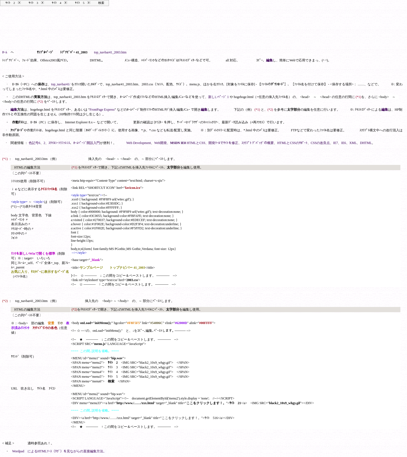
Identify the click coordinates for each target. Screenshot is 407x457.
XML (353, 143)
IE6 (343, 143)
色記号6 (34, 143)
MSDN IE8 (178, 143)
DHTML (366, 143)
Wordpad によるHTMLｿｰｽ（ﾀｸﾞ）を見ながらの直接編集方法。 (59, 451)
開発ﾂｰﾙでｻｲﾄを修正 (223, 143)
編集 (269, 60)
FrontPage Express (102, 109)
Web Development (138, 143)
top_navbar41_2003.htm (110, 52)
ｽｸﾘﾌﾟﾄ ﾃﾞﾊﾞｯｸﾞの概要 (258, 143)
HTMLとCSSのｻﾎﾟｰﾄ (292, 143)
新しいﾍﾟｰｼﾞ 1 (218, 97)
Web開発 (160, 143)
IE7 (335, 143)
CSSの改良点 (320, 143)
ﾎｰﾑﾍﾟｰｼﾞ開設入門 (86, 143)
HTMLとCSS (196, 143)
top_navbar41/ (60, 84)
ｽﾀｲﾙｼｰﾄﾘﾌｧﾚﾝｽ (59, 143)
